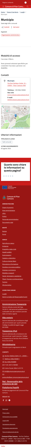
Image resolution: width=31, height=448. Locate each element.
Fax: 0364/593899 (9, 362)
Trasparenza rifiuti (9, 330)
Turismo (4, 282)
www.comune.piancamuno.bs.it (18, 95)
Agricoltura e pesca (8, 243)
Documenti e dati (7, 222)
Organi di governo (7, 207)
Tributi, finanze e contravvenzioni (15, 279)
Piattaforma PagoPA (10, 387)
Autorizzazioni (6, 255)
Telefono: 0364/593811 (11, 359)
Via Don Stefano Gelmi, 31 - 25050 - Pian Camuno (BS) (15, 355)
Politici (4, 216)
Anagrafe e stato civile (9, 249)
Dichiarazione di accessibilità (9, 417)
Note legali (5, 409)
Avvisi (4, 234)
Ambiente (5, 246)
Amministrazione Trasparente (14, 304)
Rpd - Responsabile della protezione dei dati (12, 382)
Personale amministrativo (10, 219)
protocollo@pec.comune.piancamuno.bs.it (15, 375)
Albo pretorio (7, 317)
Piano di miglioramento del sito (10, 432)
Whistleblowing (8, 344)
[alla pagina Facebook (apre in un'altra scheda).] (3, 400)
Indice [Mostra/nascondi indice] (3, 446)
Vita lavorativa (6, 285)
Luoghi (22, 12)
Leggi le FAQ (5, 421)
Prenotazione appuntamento (10, 428)
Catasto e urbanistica (8, 258)
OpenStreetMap (19, 128)
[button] (16, 115)
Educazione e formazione (10, 264)
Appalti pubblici (7, 252)
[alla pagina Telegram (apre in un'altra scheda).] (9, 400)
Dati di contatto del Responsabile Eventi (14, 297)
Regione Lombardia (7, 2)
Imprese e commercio (9, 270)
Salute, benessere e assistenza (11, 276)
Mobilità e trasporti (15, 273)
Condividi (5, 27)
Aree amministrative (8, 210)
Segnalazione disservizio (8, 424)
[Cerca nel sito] (28, 7)
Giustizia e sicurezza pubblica (11, 267)
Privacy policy (6, 413)
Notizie (4, 231)
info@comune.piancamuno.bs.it (18, 100)
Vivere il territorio (12, 12)
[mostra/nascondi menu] (3, 7)
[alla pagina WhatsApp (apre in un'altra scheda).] (6, 400)
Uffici (4, 213)
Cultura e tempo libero (9, 261)
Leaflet (11, 128)
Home (3, 12)
